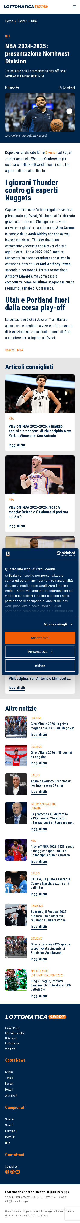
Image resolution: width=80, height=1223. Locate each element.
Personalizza (40, 651)
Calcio (9, 1072)
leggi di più (17, 445)
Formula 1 (11, 1131)
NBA (34, 21)
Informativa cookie (14, 1033)
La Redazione (12, 1043)
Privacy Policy (12, 1028)
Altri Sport (11, 1095)
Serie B (9, 1125)
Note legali (11, 1038)
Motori (9, 1089)
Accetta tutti (40, 637)
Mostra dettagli (55, 624)
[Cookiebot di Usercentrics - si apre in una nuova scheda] (57, 554)
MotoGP (10, 1137)
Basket (22, 21)
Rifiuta (40, 665)
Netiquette (10, 1048)
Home (9, 21)
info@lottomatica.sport (17, 1201)
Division (51, 152)
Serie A (9, 1119)
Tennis (9, 1077)
